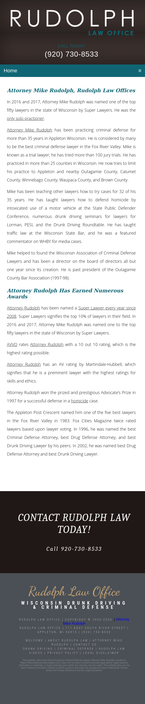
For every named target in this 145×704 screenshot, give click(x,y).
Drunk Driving (39, 648)
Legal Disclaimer (101, 653)
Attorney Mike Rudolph (29, 130)
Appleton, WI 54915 (57, 632)
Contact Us (85, 644)
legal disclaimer (93, 670)
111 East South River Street (96, 628)
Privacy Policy (63, 653)
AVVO (12, 344)
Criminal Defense (76, 648)
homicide (79, 401)
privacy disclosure (66, 670)
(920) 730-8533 (71, 54)
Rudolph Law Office (40, 628)
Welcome (34, 640)
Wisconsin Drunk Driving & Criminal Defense (74, 605)
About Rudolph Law (68, 640)
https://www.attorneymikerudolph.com (40, 662)
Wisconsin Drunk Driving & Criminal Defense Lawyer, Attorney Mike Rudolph (76, 660)
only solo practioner (25, 118)
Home (10, 70)
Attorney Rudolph (23, 308)
